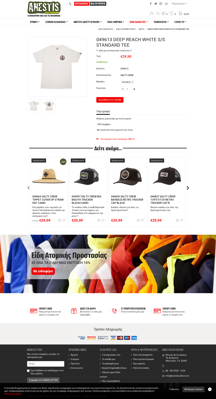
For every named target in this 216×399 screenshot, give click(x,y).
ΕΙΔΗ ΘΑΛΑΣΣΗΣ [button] (138, 22)
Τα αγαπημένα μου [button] (109, 363)
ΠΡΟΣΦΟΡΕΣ (81, 3)
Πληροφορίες (178, 3)
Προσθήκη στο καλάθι (110, 99)
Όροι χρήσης (37, 373)
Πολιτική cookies (140, 368)
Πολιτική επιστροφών (142, 359)
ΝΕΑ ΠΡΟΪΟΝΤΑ (98, 3)
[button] (164, 15)
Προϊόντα (74, 363)
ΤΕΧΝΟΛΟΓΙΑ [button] (160, 22)
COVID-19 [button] (179, 22)
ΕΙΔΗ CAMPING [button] (114, 22)
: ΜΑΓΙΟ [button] (115, 139)
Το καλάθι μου (107, 359)
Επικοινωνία (76, 368)
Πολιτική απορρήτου (142, 355)
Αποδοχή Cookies (193, 389)
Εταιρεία (74, 359)
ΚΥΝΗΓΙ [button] (34, 22)
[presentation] (28, 187)
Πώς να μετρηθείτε (110, 381)
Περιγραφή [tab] (103, 111)
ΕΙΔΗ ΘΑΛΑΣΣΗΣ (105, 29)
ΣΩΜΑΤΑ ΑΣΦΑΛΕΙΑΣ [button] (55, 22)
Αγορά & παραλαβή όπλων (113, 368)
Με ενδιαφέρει (43, 271)
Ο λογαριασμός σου (110, 355)
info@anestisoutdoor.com (178, 376)
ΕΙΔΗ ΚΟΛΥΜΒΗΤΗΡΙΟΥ (126, 29)
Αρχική (73, 355)
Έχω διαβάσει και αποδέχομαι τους (47, 372)
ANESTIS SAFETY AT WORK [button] (86, 22)
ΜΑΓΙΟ (141, 29)
